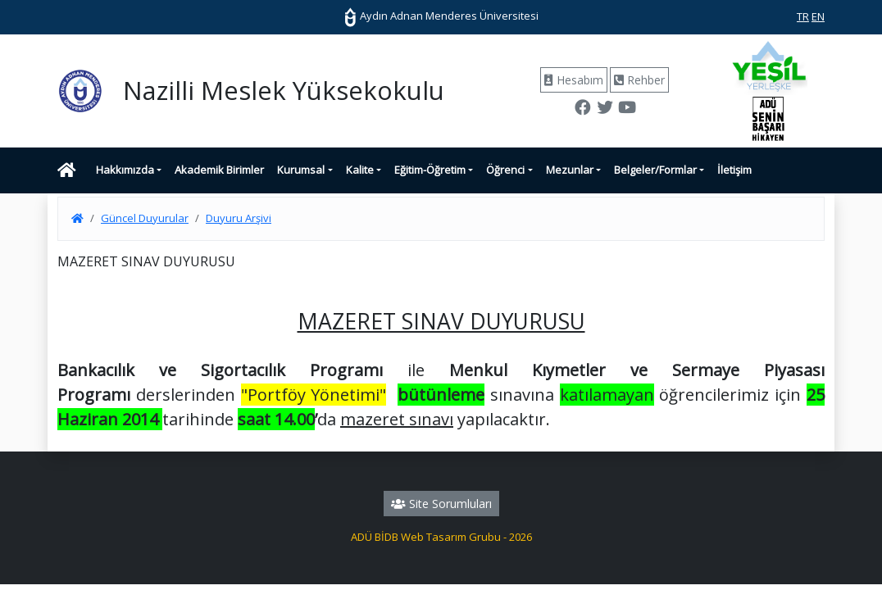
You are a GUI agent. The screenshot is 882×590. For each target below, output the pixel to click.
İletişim (734, 169)
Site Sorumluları (441, 503)
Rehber (639, 80)
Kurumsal (301, 169)
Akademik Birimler (219, 169)
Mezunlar (569, 169)
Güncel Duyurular (145, 218)
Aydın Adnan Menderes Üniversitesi (441, 15)
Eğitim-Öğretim (430, 169)
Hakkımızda (125, 169)
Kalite (360, 169)
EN (818, 16)
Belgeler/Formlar (655, 169)
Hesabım (573, 80)
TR (803, 16)
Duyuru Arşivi (238, 218)
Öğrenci (505, 169)
